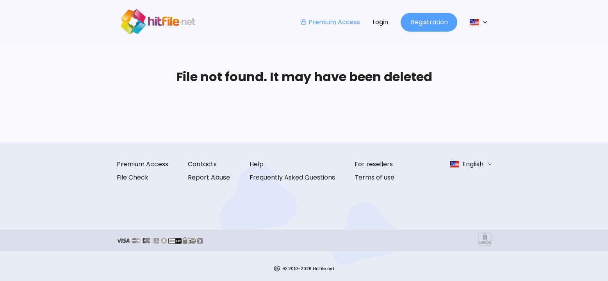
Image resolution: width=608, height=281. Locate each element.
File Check (132, 177)
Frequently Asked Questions (292, 177)
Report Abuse (209, 177)
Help (257, 164)
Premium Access (330, 22)
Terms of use (374, 177)
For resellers (374, 164)
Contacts (202, 164)
